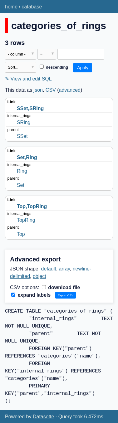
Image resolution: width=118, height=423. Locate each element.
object (39, 276)
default (48, 268)
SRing (24, 122)
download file (61, 287)
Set (20, 185)
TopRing (26, 220)
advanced (70, 90)
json (38, 90)
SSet (22, 136)
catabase (32, 6)
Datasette (43, 416)
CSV (51, 90)
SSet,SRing (30, 108)
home (11, 6)
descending (54, 67)
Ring (22, 171)
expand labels (31, 295)
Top (21, 234)
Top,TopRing (32, 206)
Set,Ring (27, 157)
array (64, 268)
